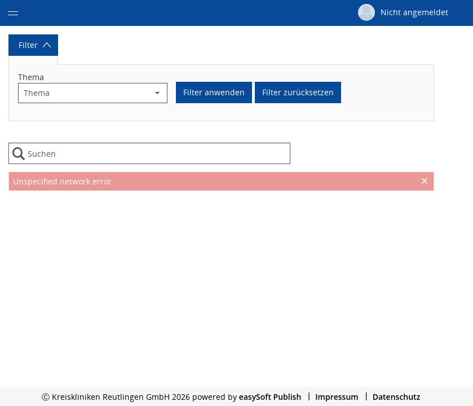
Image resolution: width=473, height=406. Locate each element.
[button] (157, 93)
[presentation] (221, 219)
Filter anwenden (214, 92)
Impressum (336, 396)
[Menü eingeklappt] (13, 13)
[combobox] (83, 93)
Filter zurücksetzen (298, 92)
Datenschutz (397, 396)
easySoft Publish (270, 396)
